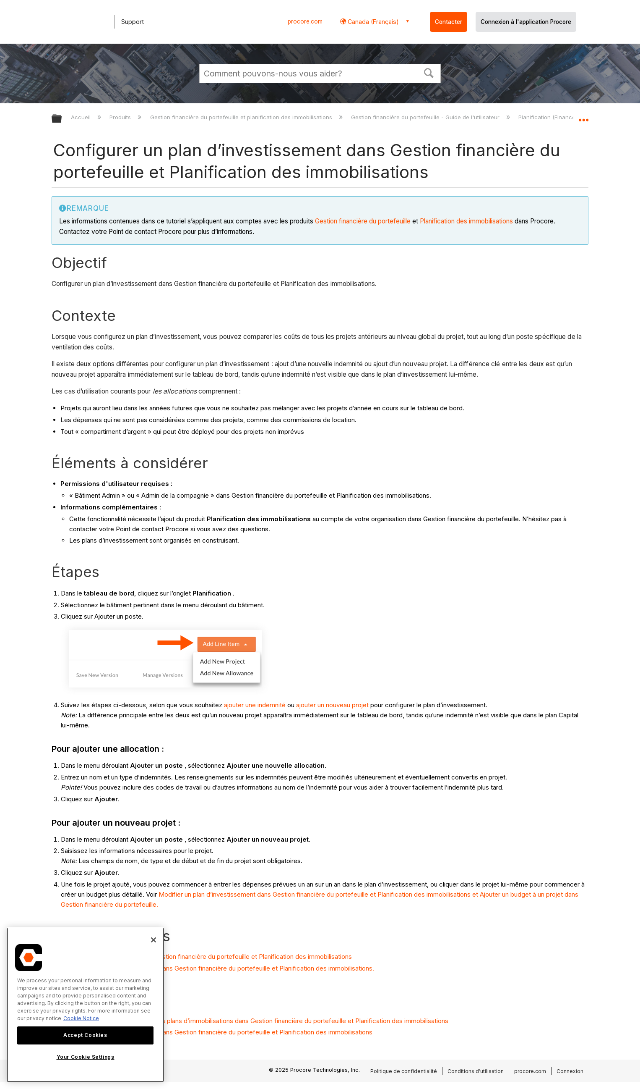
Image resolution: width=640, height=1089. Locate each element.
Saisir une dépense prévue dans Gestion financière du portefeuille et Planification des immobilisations (206, 956)
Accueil (81, 117)
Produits (121, 117)
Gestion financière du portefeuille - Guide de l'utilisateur (426, 117)
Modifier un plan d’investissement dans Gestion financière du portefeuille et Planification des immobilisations (216, 1032)
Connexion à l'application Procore (526, 21)
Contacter (448, 21)
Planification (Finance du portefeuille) (568, 117)
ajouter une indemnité (255, 705)
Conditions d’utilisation (475, 1071)
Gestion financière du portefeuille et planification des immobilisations (242, 117)
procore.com (305, 21)
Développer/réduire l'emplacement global (583, 116)
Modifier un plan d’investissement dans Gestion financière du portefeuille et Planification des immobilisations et (319, 894)
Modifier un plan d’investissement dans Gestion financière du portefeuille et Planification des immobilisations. (217, 968)
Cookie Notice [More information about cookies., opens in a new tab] (81, 1018)
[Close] (153, 940)
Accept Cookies (85, 1035)
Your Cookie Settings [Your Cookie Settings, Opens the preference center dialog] (85, 1057)
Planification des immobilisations (466, 221)
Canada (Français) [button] (372, 21)
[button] (429, 72)
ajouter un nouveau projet (332, 705)
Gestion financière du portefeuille (363, 221)
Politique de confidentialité (403, 1071)
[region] (85, 1004)
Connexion (570, 1071)
